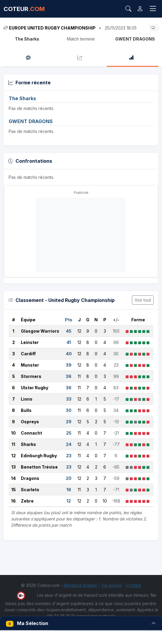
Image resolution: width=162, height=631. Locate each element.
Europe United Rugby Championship (52, 27)
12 (13, 455)
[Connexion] (140, 8)
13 (13, 466)
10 (13, 432)
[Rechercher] (128, 9)
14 (13, 478)
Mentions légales (80, 585)
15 (13, 489)
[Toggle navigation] (152, 8)
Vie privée (111, 585)
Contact (133, 585)
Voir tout (143, 300)
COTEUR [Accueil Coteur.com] (24, 9)
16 (13, 500)
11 (13, 444)
